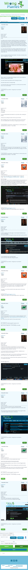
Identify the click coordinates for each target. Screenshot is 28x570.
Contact (3, 565)
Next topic (25, 22)
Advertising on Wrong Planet (18, 566)
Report (24, 158)
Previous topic (21, 22)
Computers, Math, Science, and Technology (18, 14)
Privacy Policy (10, 565)
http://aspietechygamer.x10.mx (9, 208)
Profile (3, 158)
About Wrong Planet (19, 565)
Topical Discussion (8, 14)
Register (7, 546)
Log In (21, 546)
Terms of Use (7, 566)
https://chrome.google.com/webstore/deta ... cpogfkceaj (14, 176)
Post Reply (14, 18)
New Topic (21, 18)
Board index (3, 14)
